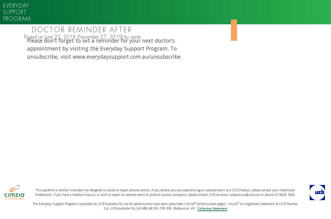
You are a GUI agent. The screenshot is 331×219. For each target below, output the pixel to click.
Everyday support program (17, 12)
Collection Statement (212, 208)
